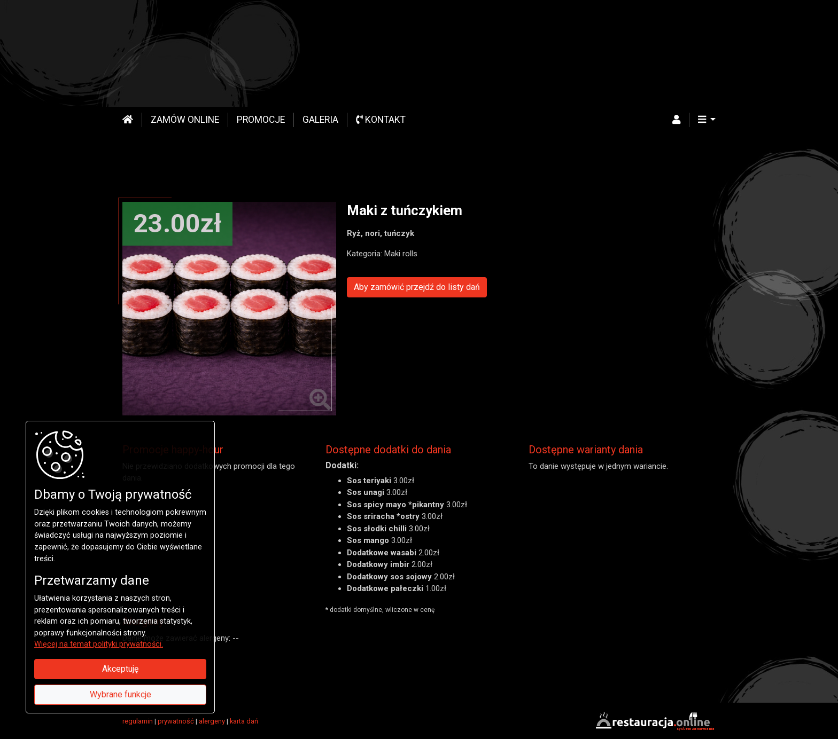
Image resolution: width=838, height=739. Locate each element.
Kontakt (381, 119)
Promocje (261, 119)
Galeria (320, 119)
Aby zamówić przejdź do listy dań (417, 287)
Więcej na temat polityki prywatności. (98, 644)
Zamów (185, 119)
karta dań (244, 721)
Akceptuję (120, 669)
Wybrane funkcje (120, 694)
